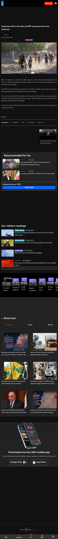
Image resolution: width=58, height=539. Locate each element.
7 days (29, 325)
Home (6, 536)
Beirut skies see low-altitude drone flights (28, 253)
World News (24, 160)
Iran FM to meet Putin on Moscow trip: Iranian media (37, 173)
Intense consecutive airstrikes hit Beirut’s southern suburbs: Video (33, 290)
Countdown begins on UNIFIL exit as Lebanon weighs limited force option (42, 382)
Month (50, 325)
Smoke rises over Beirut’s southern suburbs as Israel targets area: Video (51, 288)
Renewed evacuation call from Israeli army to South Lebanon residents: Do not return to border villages (13, 354)
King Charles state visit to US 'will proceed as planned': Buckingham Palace (35, 163)
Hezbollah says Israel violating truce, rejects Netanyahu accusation (13, 382)
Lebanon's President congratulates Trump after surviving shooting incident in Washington (14, 411)
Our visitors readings (13, 226)
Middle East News (19, 230)
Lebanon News (19, 250)
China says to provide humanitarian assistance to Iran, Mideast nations (35, 264)
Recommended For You (17, 155)
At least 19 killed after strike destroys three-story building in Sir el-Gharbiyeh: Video (16, 289)
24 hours (8, 325)
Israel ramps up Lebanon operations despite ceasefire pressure (42, 354)
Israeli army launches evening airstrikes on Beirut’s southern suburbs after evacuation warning (42, 289)
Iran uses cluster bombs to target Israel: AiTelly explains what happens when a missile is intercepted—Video (7, 289)
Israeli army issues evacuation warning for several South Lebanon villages (43, 411)
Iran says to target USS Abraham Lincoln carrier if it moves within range (34, 234)
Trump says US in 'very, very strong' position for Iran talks (33, 243)
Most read (10, 318)
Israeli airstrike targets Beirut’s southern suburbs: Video (24, 288)
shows (42, 536)
